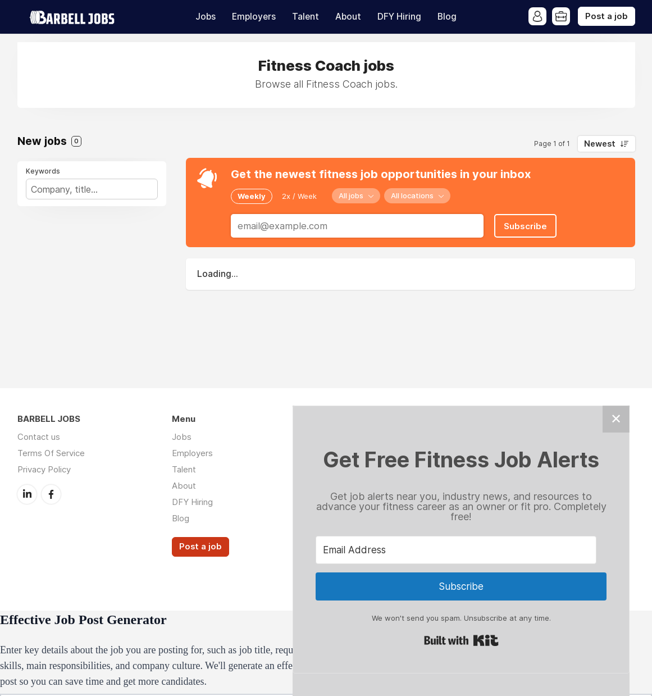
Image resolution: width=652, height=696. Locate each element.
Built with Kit (461, 640)
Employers (254, 16)
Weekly (252, 196)
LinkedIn (27, 494)
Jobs (205, 16)
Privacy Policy (44, 469)
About (348, 16)
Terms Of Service (51, 453)
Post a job (606, 16)
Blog (447, 16)
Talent (305, 16)
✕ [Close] (616, 419)
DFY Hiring (399, 16)
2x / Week (299, 196)
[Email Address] (456, 550)
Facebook (51, 494)
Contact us (38, 436)
